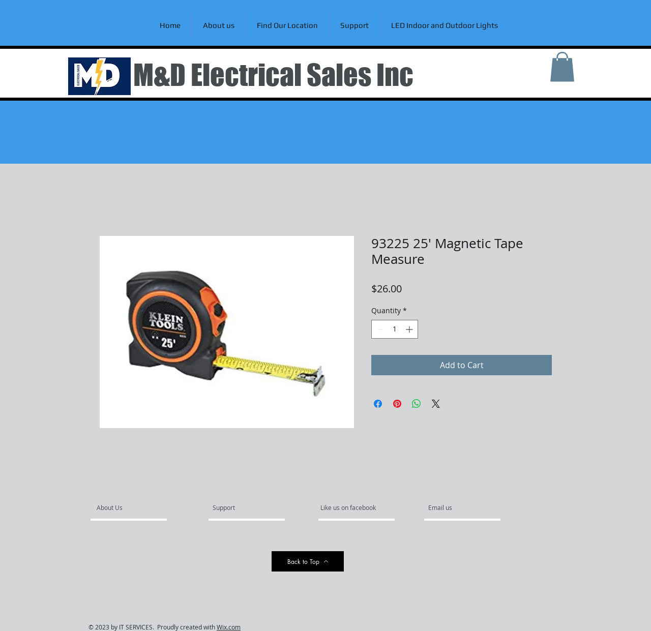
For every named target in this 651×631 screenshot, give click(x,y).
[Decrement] (379, 329)
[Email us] (455, 507)
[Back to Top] (308, 561)
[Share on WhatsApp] (416, 404)
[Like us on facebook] (350, 507)
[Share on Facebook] (378, 404)
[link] (562, 67)
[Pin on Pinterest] (397, 404)
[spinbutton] (395, 329)
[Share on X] (436, 404)
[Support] (237, 507)
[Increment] (410, 329)
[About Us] (135, 507)
